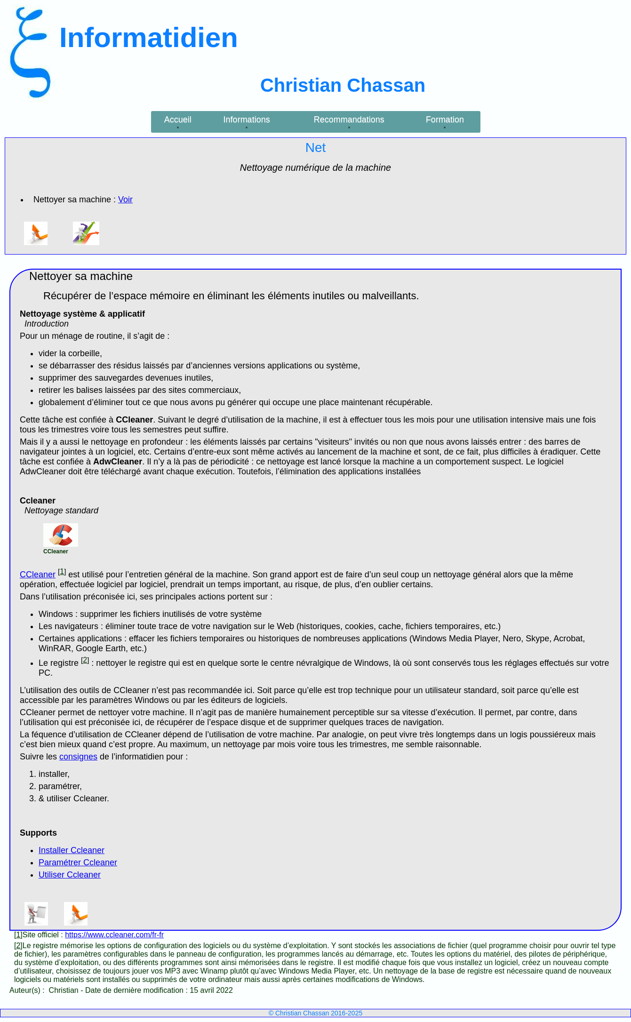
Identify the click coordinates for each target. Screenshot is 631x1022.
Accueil (178, 119)
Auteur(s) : (28, 990)
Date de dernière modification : (137, 990)
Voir (125, 199)
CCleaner (38, 574)
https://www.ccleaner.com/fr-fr (114, 935)
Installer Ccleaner (71, 850)
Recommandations (349, 119)
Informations (247, 119)
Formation (445, 119)
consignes (78, 756)
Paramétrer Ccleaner (78, 862)
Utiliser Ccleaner (70, 874)
